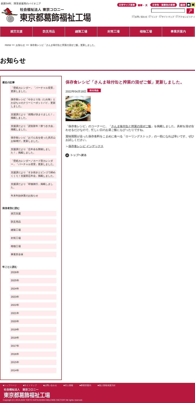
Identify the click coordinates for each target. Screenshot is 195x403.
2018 (14, 337)
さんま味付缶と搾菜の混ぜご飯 (131, 126)
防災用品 (49, 31)
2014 (14, 370)
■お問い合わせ (50, 385)
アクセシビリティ (185, 17)
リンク (152, 17)
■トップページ (10, 385)
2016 (14, 354)
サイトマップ (166, 17)
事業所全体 (17, 254)
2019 (14, 329)
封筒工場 (113, 31)
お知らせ (20, 45)
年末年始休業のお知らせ (24, 195)
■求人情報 (68, 385)
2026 (14, 272)
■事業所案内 (85, 385)
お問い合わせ (139, 17)
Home (8, 45)
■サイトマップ (30, 385)
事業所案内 (178, 31)
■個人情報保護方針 (106, 385)
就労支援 (16, 31)
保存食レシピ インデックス (85, 146)
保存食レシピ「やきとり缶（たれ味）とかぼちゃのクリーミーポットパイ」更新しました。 (33, 103)
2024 (14, 288)
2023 (14, 296)
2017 (14, 345)
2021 (14, 313)
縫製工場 (81, 31)
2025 (14, 280)
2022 (14, 305)
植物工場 (146, 31)
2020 (14, 321)
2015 (14, 362)
